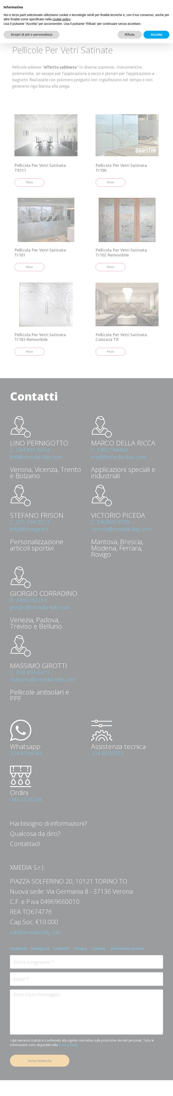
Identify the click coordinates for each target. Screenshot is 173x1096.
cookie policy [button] (61, 19)
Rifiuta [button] (130, 34)
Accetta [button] (156, 34)
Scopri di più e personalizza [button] (31, 34)
